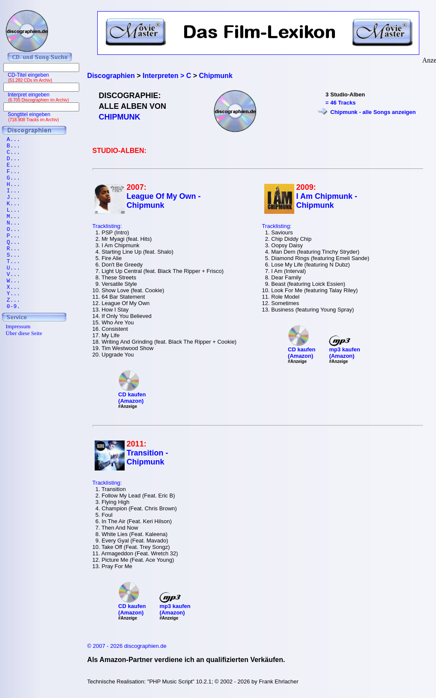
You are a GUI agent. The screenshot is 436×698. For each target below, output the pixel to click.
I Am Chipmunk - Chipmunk (326, 201)
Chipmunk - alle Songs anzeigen (372, 112)
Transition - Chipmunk (147, 457)
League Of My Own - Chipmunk (164, 201)
